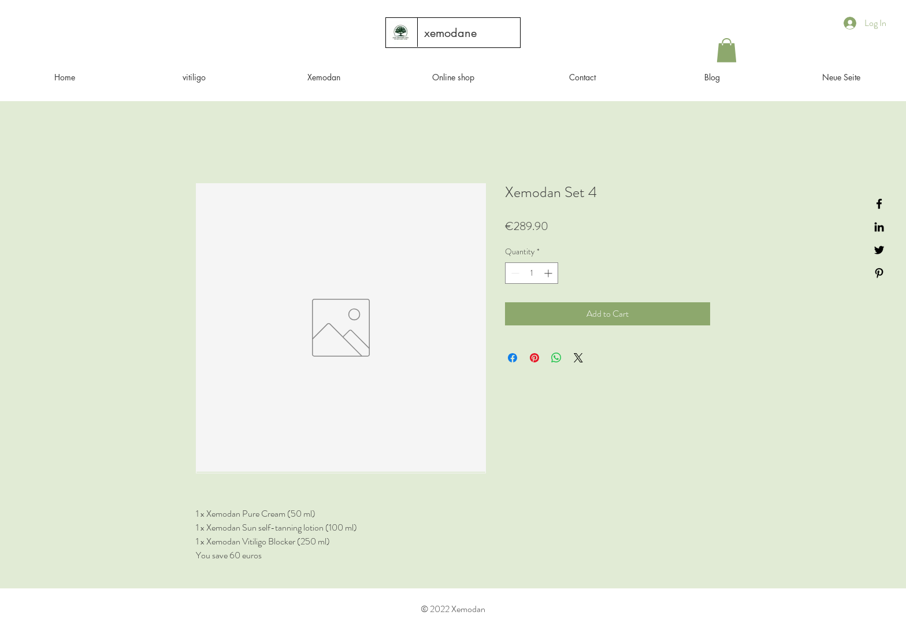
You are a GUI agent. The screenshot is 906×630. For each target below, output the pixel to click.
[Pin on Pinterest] (534, 358)
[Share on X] (578, 358)
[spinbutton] (531, 273)
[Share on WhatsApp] (556, 358)
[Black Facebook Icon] (879, 203)
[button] (726, 50)
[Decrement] (514, 273)
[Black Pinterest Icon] (879, 273)
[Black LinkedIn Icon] (879, 227)
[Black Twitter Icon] (879, 250)
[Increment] (549, 273)
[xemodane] (450, 33)
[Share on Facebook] (512, 358)
